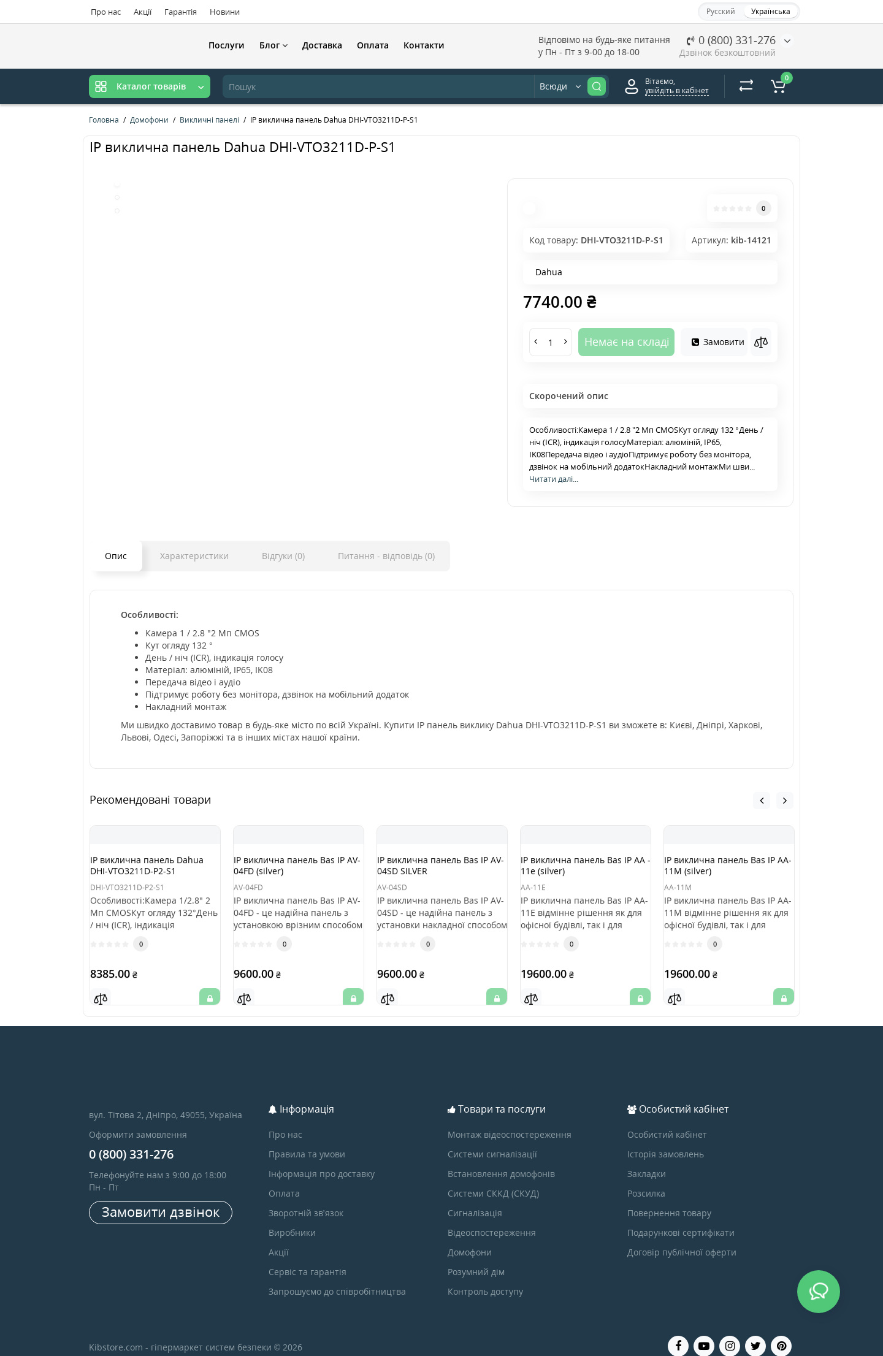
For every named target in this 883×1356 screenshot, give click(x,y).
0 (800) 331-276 (731, 39)
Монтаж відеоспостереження (509, 1119)
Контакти (424, 45)
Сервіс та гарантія (307, 1256)
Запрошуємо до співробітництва (337, 1276)
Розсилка (646, 1178)
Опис (116, 556)
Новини (225, 11)
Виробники (292, 1217)
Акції (142, 11)
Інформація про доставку (322, 1158)
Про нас (106, 11)
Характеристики (194, 556)
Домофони (470, 1237)
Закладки (646, 1158)
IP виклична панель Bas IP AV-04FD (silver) (296, 867)
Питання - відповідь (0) (386, 556)
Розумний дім (476, 1256)
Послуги (226, 45)
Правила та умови (307, 1139)
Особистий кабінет (667, 1119)
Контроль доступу (485, 1276)
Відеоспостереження (492, 1217)
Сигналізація (475, 1197)
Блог (273, 45)
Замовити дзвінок (161, 1196)
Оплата (373, 45)
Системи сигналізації (492, 1139)
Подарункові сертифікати (681, 1217)
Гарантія (180, 11)
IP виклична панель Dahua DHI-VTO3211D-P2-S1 (155, 872)
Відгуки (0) (283, 556)
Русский (720, 11)
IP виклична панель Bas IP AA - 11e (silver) (583, 867)
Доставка (322, 45)
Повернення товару (669, 1197)
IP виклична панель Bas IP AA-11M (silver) (727, 867)
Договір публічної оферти (681, 1237)
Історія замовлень (665, 1139)
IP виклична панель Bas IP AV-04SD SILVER (440, 867)
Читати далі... (553, 478)
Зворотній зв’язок (306, 1197)
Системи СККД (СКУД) (493, 1178)
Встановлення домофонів (501, 1158)
